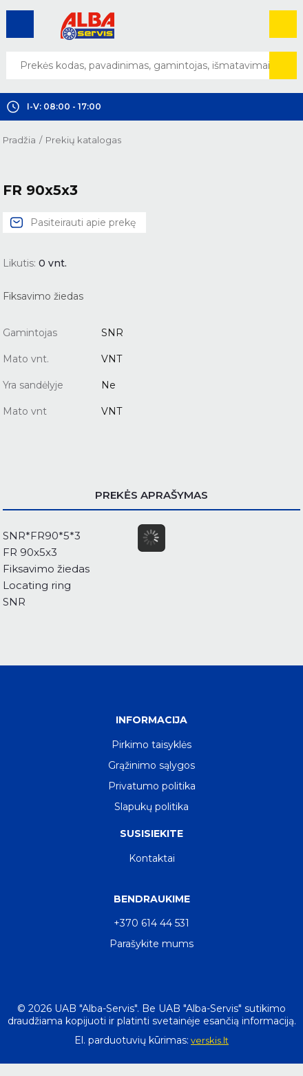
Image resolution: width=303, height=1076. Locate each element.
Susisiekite (151, 833)
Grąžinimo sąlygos (151, 765)
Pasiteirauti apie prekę (83, 222)
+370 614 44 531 (151, 923)
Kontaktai (152, 858)
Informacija (151, 720)
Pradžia (19, 139)
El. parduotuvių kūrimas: (131, 1040)
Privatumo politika (152, 786)
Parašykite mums (151, 944)
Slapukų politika (151, 806)
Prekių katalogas (83, 139)
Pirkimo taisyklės (151, 744)
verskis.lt (210, 1040)
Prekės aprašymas (151, 494)
